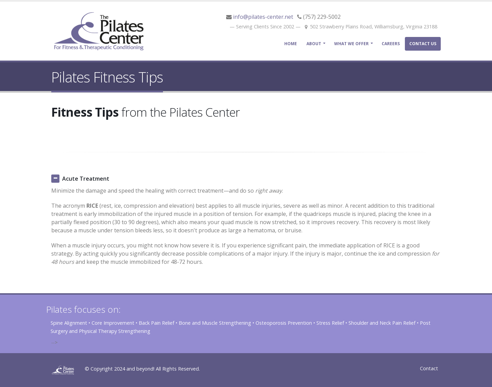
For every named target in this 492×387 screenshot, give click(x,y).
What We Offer (351, 44)
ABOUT (313, 44)
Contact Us (422, 44)
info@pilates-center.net (263, 17)
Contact (429, 368)
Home (290, 44)
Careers (391, 44)
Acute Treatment (85, 178)
